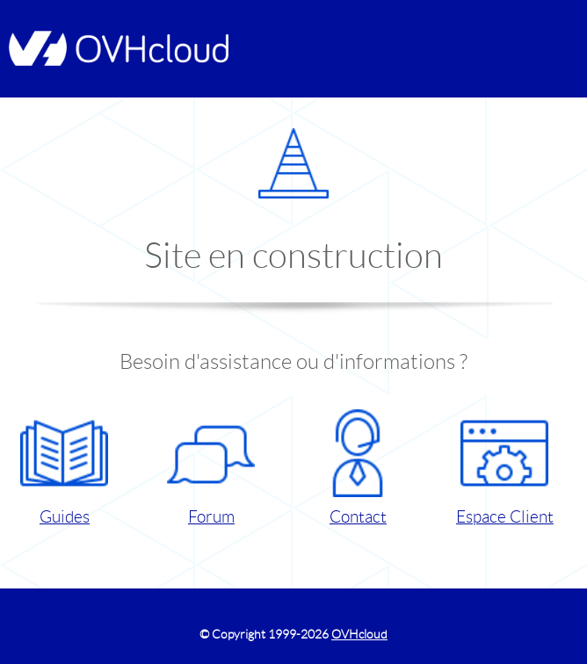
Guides (64, 467)
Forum (211, 467)
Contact (358, 467)
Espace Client (505, 467)
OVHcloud (359, 634)
